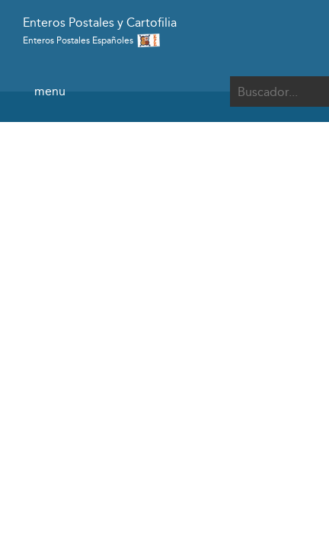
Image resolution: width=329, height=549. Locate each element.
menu (49, 91)
